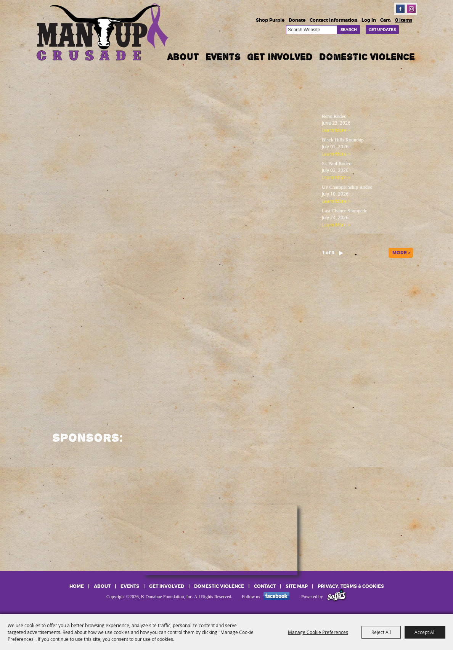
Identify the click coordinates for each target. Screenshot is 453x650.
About (183, 57)
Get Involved (280, 57)
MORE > (401, 253)
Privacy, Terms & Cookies (351, 586)
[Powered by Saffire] (336, 596)
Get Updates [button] (382, 29)
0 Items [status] (403, 20)
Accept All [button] (424, 632)
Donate (297, 20)
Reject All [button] (381, 632)
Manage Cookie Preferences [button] (318, 632)
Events (223, 57)
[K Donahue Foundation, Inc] (103, 31)
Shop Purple (270, 20)
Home (76, 586)
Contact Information (333, 20)
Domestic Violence (367, 57)
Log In (368, 20)
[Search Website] (311, 29)
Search (349, 29)
